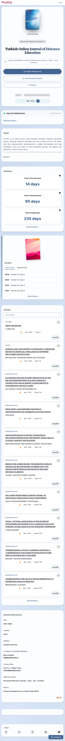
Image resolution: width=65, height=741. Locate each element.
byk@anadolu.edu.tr (10, 657)
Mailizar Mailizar (27, 558)
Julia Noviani (17, 558)
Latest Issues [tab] (9, 267)
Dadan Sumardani (26, 443)
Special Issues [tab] (22, 267)
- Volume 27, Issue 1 (15, 280)
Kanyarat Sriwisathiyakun (19, 501)
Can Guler (8, 475)
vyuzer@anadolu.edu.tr (12, 670)
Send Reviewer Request (32, 78)
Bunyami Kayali (22, 357)
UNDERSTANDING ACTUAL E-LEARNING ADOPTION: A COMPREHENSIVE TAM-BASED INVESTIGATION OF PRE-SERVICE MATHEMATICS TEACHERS (28, 553)
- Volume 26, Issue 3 (15, 290)
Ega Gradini (8, 558)
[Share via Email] (59, 732)
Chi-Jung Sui (36, 443)
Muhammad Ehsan (10, 584)
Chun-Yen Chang (46, 443)
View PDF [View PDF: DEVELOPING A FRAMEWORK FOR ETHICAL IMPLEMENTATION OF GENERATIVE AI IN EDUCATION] (56, 424)
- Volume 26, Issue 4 (15, 285)
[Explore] (32, 85)
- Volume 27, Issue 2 (15, 274)
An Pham (19, 389)
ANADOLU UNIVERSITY (37, 41)
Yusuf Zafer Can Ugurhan (20, 475)
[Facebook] (6, 732)
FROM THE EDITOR (13, 326)
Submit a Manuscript (32, 71)
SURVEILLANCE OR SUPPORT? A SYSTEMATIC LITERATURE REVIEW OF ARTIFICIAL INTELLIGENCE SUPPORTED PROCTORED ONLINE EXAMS (30, 351)
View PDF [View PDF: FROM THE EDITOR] (56, 337)
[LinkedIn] (45, 732)
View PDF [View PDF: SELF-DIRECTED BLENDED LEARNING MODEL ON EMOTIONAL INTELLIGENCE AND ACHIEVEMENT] (56, 510)
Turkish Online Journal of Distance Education (32, 51)
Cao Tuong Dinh (10, 389)
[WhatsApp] (19, 732)
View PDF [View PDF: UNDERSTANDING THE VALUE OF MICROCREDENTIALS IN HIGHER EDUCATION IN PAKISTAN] (56, 593)
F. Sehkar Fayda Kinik (11, 530)
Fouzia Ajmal (21, 584)
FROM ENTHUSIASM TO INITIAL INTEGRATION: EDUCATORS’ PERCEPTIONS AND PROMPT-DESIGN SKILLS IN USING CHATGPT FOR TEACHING (29, 438)
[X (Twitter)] (32, 732)
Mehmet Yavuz (31, 357)
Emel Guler (32, 475)
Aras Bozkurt (41, 357)
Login (60, 2)
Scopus (18, 95)
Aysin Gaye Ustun (10, 357)
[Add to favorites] (58, 322)
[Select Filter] (32, 315)
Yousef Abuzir (9, 415)
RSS (59, 697)
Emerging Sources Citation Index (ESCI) (37, 95)
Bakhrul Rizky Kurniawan (12, 443)
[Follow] (38, 101)
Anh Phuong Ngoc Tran (29, 389)
